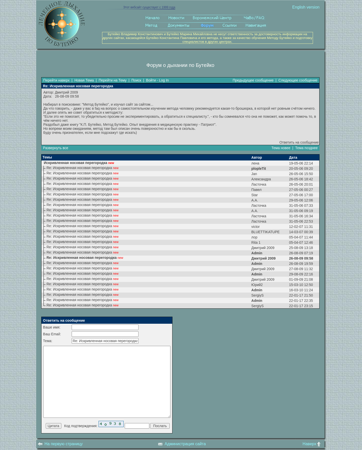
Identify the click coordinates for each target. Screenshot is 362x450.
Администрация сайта (182, 444)
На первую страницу (60, 444)
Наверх (313, 444)
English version (306, 7)
